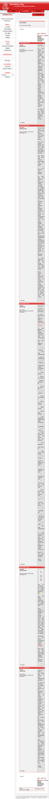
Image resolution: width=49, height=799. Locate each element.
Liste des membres (7, 46)
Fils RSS (18, 798)
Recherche (7, 50)
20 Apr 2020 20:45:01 (24, 567)
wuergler (22, 127)
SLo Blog (7, 33)
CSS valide (33, 797)
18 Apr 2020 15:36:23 (24, 125)
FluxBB (42, 788)
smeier (21, 45)
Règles (8, 48)
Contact (23, 798)
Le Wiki (13, 11)
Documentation (7, 31)
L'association (38, 14)
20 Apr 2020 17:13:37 (24, 303)
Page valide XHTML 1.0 (25, 797)
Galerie (8, 37)
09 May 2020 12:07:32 (25, 667)
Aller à (25, 789)
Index (7, 44)
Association (7, 29)
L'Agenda (38, 11)
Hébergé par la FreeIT (42, 797)
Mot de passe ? (7, 68)
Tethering (40, 277)
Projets (8, 35)
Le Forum (25, 11)
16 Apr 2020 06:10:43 (24, 42)
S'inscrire (7, 66)
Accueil (8, 26)
